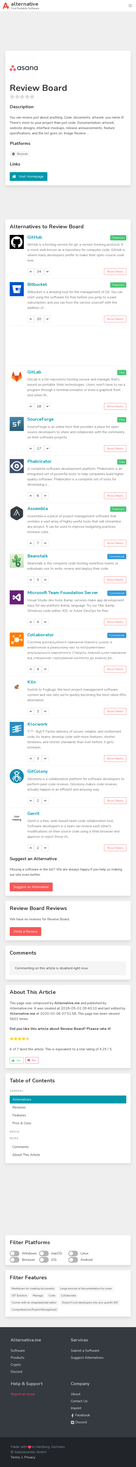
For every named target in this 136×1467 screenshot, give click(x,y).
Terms (15, 1457)
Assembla (37, 509)
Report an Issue (23, 1394)
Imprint (76, 1408)
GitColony (37, 771)
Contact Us (79, 1401)
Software (18, 1350)
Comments (20, 1146)
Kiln (31, 682)
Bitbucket (37, 284)
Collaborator (40, 635)
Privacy (29, 1457)
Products (17, 1357)
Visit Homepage (31, 176)
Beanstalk (37, 556)
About (75, 1394)
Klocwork (37, 724)
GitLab (34, 372)
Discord (16, 1371)
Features (19, 1115)
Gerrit (33, 813)
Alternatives (21, 1099)
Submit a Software (85, 1350)
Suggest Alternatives (87, 1357)
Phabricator (39, 461)
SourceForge (40, 419)
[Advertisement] (68, 33)
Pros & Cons (21, 1123)
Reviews (19, 1107)
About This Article (26, 1154)
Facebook (80, 1415)
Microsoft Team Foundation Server (62, 593)
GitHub (34, 237)
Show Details (115, 271)
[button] (130, 5)
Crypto (16, 1364)
